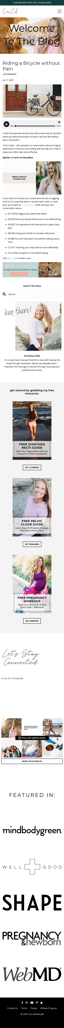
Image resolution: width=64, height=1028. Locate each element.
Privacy (33, 1008)
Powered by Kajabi (32, 1024)
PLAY (12, 258)
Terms (24, 1008)
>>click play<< (28, 205)
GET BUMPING (32, 621)
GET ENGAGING (32, 544)
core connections (9, 74)
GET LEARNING (32, 467)
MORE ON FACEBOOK (32, 761)
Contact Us (12, 1008)
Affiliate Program (48, 1008)
